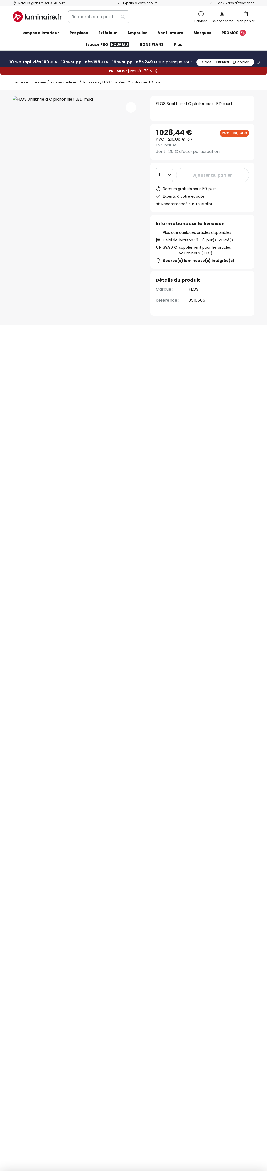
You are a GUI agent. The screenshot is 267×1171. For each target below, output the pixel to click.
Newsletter (106, 931)
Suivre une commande (35, 923)
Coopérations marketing (120, 949)
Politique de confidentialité (177, 864)
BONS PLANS (151, 44)
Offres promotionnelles (119, 958)
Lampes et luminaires (30, 82)
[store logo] (37, 16)
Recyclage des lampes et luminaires (222, 1128)
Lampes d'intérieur (64, 82)
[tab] (24, 407)
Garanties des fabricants (38, 941)
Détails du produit (73, 406)
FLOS (193, 289)
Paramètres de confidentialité (39, 1128)
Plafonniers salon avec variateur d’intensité (110, 619)
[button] (131, 107)
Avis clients (128, 406)
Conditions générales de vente (208, 914)
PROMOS (234, 33)
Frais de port (26, 950)
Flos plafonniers (227, 619)
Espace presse (110, 984)
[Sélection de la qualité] (164, 175)
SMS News (105, 939)
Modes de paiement (33, 968)
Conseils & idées (138, 994)
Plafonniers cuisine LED (37, 619)
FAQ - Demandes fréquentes (42, 914)
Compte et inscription (35, 977)
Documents (174, 406)
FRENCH (225, 62)
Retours (20, 959)
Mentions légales (194, 941)
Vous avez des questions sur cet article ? (207, 361)
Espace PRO (107, 44)
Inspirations (107, 994)
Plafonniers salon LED (181, 619)
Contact (21, 932)
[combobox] (98, 17)
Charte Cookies (193, 932)
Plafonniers (90, 82)
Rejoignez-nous (110, 966)
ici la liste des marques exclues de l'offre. (174, 869)
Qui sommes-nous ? (115, 921)
